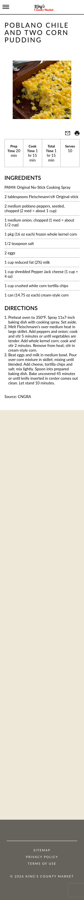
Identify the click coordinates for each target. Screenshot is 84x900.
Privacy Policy (42, 857)
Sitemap (41, 850)
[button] (66, 134)
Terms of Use (42, 863)
